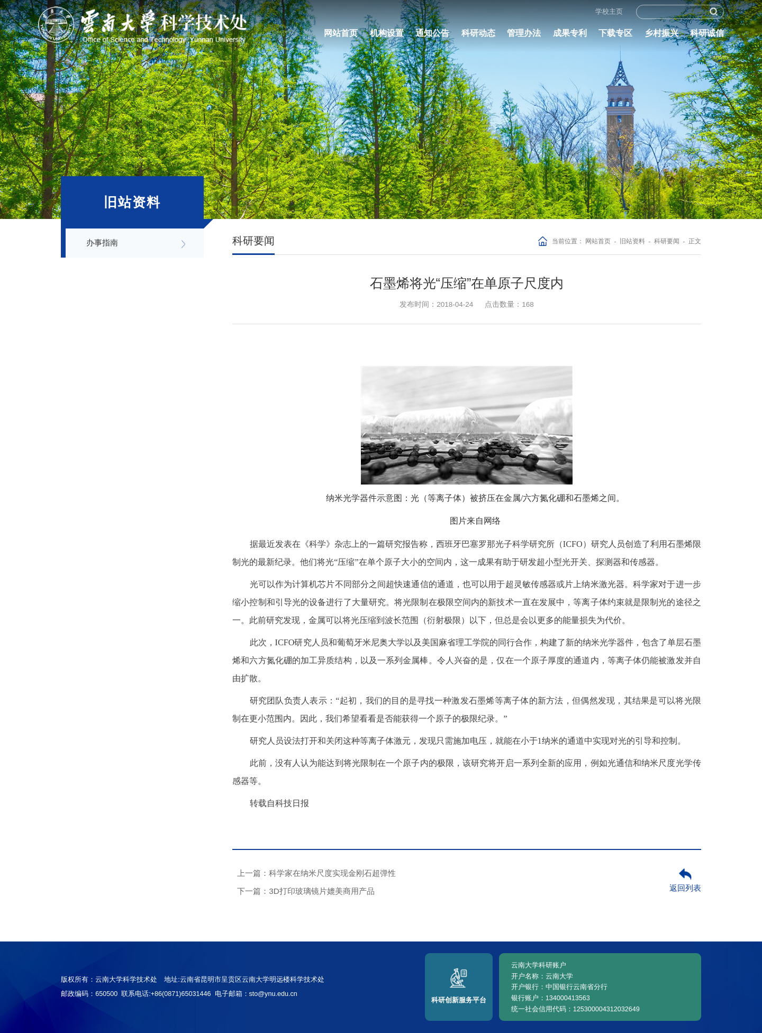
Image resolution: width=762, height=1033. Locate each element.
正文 (694, 240)
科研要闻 (666, 240)
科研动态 (478, 37)
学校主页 (609, 15)
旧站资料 (632, 240)
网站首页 (341, 37)
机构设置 (387, 37)
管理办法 (524, 37)
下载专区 (615, 37)
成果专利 (570, 37)
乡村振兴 (661, 37)
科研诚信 (707, 37)
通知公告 (432, 37)
